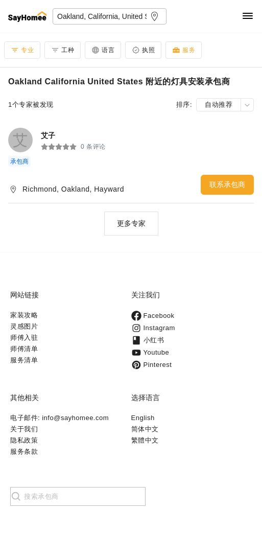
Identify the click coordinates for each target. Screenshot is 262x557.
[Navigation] (247, 16)
